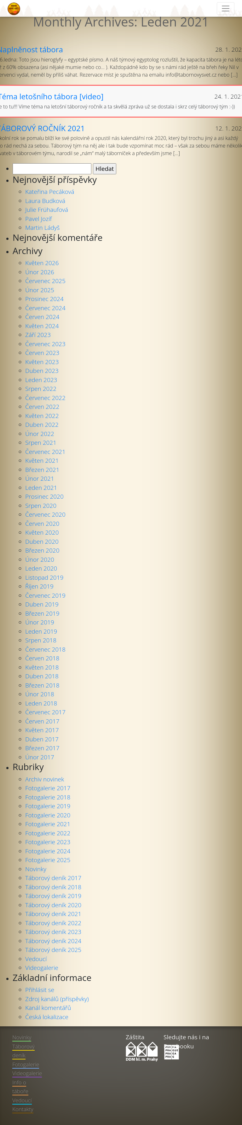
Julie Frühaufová (46, 210)
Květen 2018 (42, 667)
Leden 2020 (41, 568)
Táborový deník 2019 (53, 896)
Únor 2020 (39, 559)
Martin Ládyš (42, 227)
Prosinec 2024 (44, 299)
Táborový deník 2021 (53, 914)
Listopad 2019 (44, 577)
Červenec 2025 (45, 281)
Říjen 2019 (39, 586)
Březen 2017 (42, 748)
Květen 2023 (42, 362)
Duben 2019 (42, 604)
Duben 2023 (42, 371)
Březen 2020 (42, 550)
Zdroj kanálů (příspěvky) (57, 999)
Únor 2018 (39, 694)
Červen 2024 (42, 317)
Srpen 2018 (40, 640)
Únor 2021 (39, 478)
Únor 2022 (39, 434)
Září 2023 (38, 335)
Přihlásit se (39, 990)
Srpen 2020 (40, 506)
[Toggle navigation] (225, 8)
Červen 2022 (42, 407)
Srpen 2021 (40, 442)
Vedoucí (36, 959)
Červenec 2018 (45, 649)
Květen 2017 (42, 730)
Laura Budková (45, 201)
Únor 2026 (39, 272)
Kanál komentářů (48, 1008)
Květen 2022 (42, 416)
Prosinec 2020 (44, 496)
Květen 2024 (42, 326)
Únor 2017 (39, 757)
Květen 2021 (42, 460)
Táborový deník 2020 (53, 905)
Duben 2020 (42, 541)
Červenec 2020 (45, 514)
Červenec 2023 (45, 344)
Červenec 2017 (45, 712)
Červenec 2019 (45, 595)
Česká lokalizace (46, 1017)
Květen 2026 (42, 263)
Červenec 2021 (45, 452)
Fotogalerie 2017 (47, 788)
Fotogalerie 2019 (47, 806)
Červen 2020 (42, 523)
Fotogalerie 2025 (47, 860)
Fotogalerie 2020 (47, 815)
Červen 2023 (42, 353)
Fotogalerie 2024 (47, 851)
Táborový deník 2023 (53, 932)
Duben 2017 (42, 739)
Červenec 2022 (45, 398)
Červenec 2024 (45, 308)
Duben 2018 (42, 676)
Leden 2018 (41, 703)
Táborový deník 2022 (53, 923)
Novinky (35, 869)
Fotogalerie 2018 (47, 797)
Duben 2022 (42, 424)
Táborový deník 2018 (53, 887)
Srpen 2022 (40, 389)
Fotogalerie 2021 (47, 824)
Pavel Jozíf (38, 219)
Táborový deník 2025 (53, 950)
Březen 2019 (42, 613)
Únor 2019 (39, 622)
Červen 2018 (42, 658)
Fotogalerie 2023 (47, 842)
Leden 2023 (41, 380)
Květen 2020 (42, 532)
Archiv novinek (44, 779)
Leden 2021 (41, 488)
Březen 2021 (42, 470)
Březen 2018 (42, 685)
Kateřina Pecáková (49, 192)
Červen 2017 (42, 721)
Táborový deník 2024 (53, 941)
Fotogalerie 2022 (47, 833)
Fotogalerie (25, 1064)
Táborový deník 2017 (53, 878)
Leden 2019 (41, 631)
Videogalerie (41, 968)
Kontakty (22, 1109)
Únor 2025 (39, 290)
